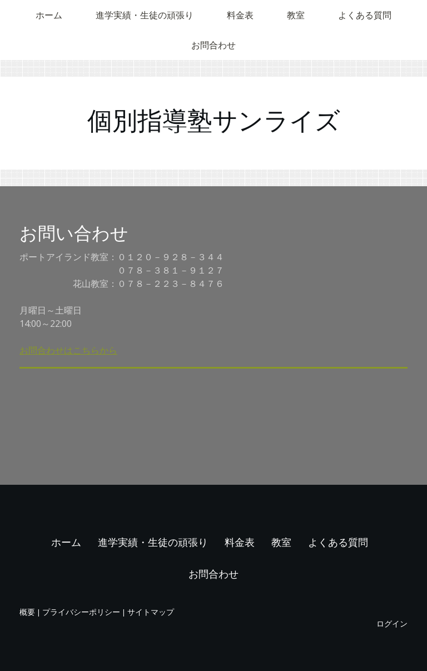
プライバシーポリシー (81, 612)
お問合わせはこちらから (68, 350)
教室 (296, 15)
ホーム (49, 15)
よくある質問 (364, 15)
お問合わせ (213, 45)
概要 (27, 612)
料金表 (240, 15)
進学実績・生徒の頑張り (144, 15)
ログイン (392, 623)
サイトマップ (150, 612)
